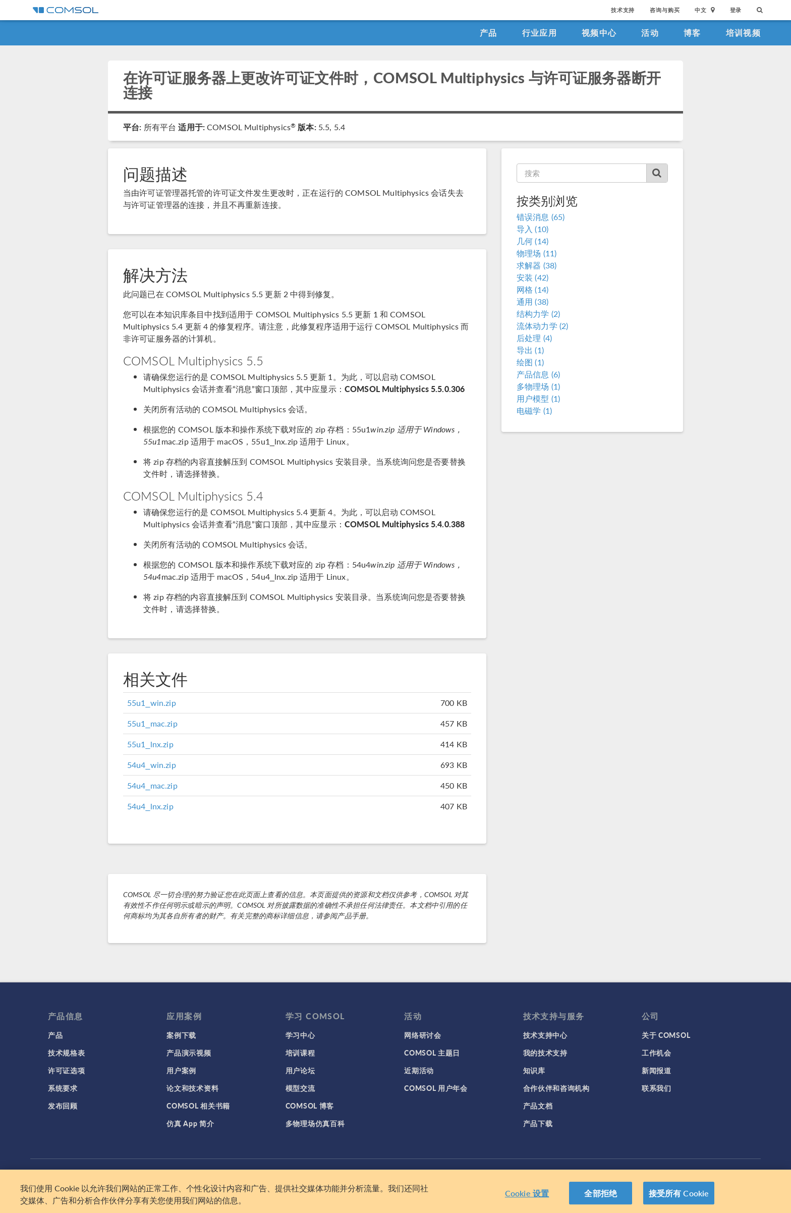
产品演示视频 (188, 1052)
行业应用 (539, 32)
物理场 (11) (536, 253)
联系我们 (656, 1088)
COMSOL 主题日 (432, 1052)
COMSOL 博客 (310, 1105)
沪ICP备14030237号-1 (419, 1172)
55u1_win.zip (151, 702)
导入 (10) (532, 229)
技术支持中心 (545, 1035)
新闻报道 (656, 1070)
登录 (736, 10)
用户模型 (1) (538, 398)
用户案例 (181, 1070)
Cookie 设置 (527, 1197)
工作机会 (656, 1052)
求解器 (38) (536, 265)
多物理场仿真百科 (315, 1123)
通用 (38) (532, 301)
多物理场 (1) (538, 386)
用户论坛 (300, 1070)
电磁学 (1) (534, 410)
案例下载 (181, 1035)
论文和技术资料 (192, 1088)
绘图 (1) (530, 362)
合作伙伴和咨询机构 (556, 1088)
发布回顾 (63, 1105)
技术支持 (623, 10)
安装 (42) (532, 277)
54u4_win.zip (151, 764)
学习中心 (300, 1035)
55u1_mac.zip (152, 723)
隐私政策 (285, 1172)
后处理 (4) (534, 338)
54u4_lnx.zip (150, 806)
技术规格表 (66, 1052)
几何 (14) (532, 241)
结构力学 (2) (538, 313)
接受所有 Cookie (679, 1197)
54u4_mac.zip (152, 785)
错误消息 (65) (540, 217)
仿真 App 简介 (190, 1123)
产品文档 (538, 1105)
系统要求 (63, 1088)
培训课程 (300, 1052)
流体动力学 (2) (542, 326)
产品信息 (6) (538, 374)
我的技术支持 (545, 1052)
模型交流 (300, 1088)
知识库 (534, 1070)
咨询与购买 (665, 10)
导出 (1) (530, 350)
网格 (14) (532, 289)
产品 (488, 32)
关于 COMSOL (666, 1035)
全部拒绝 (600, 1197)
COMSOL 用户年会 (436, 1088)
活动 (650, 32)
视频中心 (599, 32)
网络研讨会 (422, 1035)
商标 (312, 1172)
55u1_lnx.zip (150, 744)
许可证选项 (66, 1070)
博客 (692, 32)
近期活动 (419, 1070)
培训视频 (743, 32)
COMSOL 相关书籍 (198, 1105)
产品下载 (538, 1123)
